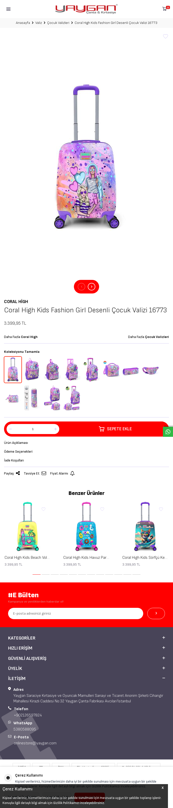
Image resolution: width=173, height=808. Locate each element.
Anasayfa (23, 23)
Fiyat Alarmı (62, 473)
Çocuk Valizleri (58, 23)
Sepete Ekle (115, 429)
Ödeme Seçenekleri (18, 451)
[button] (81, 286)
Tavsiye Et (35, 473)
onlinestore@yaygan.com (35, 743)
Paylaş (12, 473)
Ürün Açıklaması (16, 443)
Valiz (38, 23)
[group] (86, 157)
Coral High (16, 301)
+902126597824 (28, 715)
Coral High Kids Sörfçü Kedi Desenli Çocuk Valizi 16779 (145, 557)
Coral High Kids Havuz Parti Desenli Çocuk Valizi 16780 (86, 557)
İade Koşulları (14, 460)
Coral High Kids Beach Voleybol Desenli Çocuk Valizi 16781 (28, 557)
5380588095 (24, 729)
